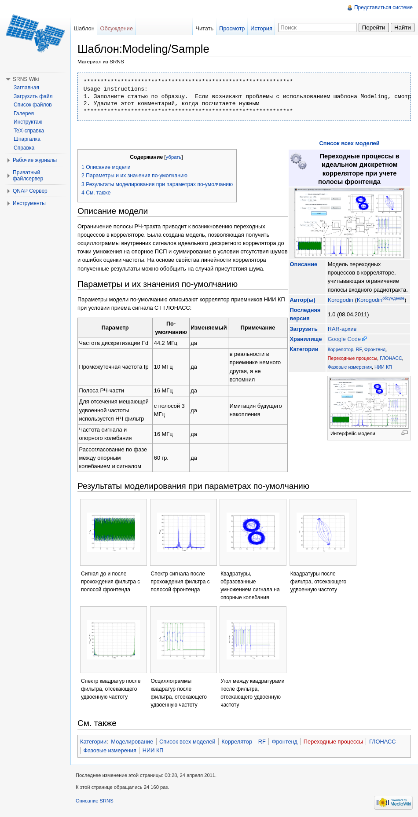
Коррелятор (340, 349)
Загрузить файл (33, 96)
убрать (174, 157)
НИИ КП (383, 367)
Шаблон (83, 28)
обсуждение (393, 298)
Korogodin (340, 300)
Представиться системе (383, 7)
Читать (204, 28)
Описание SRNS (95, 800)
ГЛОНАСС (391, 358)
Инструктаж (28, 122)
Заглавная (26, 87)
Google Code (344, 339)
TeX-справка (29, 131)
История (261, 28)
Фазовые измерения (350, 367)
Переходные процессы (353, 358)
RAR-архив (342, 329)
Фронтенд (375, 349)
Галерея (24, 113)
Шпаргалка (27, 139)
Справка (24, 148)
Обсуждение (116, 28)
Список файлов (33, 105)
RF (359, 349)
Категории (93, 741)
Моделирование (132, 741)
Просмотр (232, 28)
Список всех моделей (349, 143)
